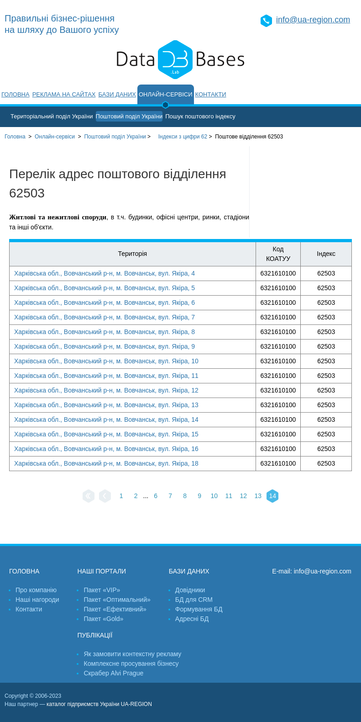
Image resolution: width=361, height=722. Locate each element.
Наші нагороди (37, 599)
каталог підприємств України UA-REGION (99, 704)
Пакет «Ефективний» (115, 609)
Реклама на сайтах (64, 94)
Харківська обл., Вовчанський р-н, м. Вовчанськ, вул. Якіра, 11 (106, 375)
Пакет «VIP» (102, 590)
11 (228, 495)
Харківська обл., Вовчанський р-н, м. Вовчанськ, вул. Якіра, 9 (104, 346)
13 (258, 495)
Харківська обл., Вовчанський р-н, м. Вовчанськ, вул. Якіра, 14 (106, 419)
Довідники (190, 590)
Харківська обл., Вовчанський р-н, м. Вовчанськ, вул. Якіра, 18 (106, 463)
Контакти (210, 94)
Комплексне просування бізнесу (131, 663)
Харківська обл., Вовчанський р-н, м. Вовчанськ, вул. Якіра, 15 (106, 434)
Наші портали (101, 571)
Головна (15, 94)
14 (272, 495)
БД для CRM (194, 599)
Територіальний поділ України (51, 116)
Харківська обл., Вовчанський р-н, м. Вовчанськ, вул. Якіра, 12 (106, 390)
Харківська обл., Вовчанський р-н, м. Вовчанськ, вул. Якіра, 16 (106, 448)
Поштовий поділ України (129, 116)
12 (243, 495)
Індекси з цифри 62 (182, 136)
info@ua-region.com (313, 19)
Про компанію (36, 590)
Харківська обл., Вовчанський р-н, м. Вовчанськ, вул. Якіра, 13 (106, 405)
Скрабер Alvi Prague (113, 673)
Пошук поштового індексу (200, 116)
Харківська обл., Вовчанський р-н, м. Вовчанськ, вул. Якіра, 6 (104, 302)
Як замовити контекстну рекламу (132, 654)
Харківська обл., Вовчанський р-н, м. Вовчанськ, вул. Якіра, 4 (104, 273)
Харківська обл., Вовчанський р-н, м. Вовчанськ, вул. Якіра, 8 (104, 331)
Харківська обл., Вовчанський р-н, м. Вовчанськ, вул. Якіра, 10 (106, 361)
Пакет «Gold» (103, 618)
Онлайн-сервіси (166, 94)
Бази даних (117, 94)
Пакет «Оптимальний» (117, 599)
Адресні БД (192, 618)
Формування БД (199, 609)
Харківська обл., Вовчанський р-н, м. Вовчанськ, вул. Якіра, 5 (104, 288)
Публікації (94, 635)
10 (214, 495)
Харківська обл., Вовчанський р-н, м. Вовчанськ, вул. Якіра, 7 (104, 317)
